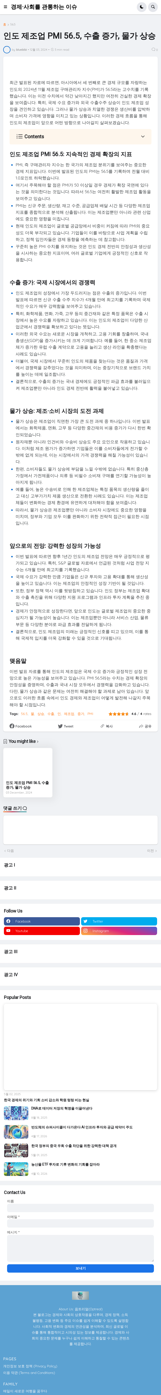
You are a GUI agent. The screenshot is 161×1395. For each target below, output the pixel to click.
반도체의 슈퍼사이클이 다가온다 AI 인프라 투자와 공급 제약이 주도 (82, 1127)
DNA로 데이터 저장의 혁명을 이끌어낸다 (61, 1108)
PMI (90, 714)
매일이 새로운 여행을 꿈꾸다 (25, 1391)
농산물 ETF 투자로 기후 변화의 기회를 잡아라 (65, 1164)
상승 (40, 714)
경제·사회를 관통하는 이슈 (44, 7)
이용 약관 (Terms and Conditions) (29, 1373)
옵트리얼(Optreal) (89, 1309)
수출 (50, 714)
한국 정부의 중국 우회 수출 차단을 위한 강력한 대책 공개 (74, 1146)
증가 (80, 714)
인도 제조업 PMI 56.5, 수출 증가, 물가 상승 (27, 785)
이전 (150, 850)
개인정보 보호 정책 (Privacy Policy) (30, 1366)
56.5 (13, 24)
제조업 (69, 714)
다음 (10, 850)
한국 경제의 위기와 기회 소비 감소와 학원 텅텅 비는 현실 (46, 1100)
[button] (7, 7)
